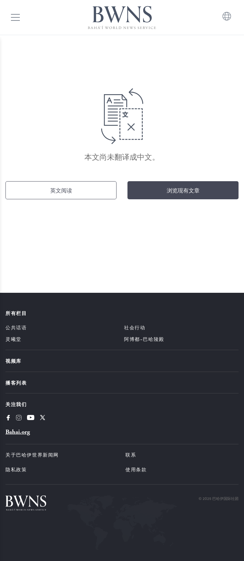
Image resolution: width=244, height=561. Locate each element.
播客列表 (16, 382)
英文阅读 (61, 190)
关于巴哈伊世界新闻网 (32, 454)
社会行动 (134, 327)
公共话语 (16, 327)
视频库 (13, 360)
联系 (130, 454)
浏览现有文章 (183, 190)
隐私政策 (16, 469)
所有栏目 (16, 313)
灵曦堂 (13, 339)
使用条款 (136, 469)
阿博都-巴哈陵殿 (144, 339)
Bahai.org (17, 431)
